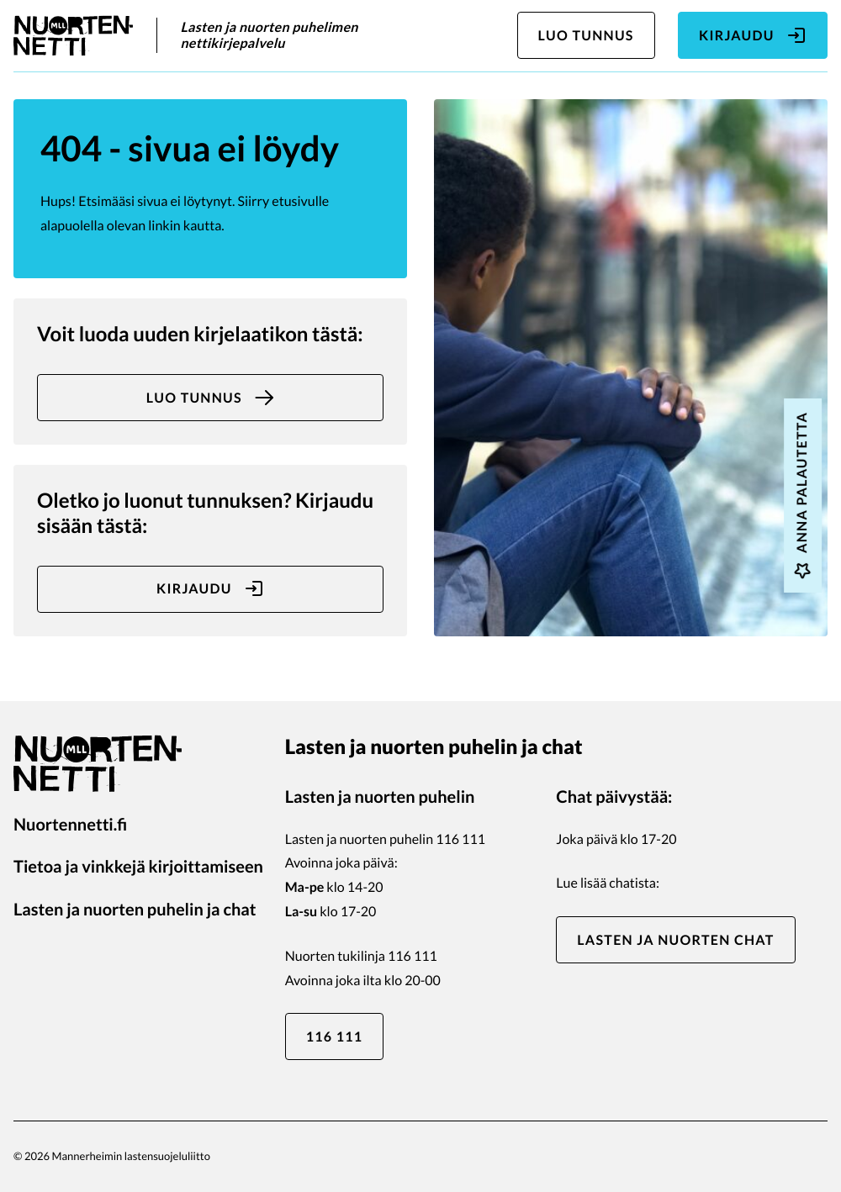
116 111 (334, 1037)
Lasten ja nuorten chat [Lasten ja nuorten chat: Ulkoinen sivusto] (675, 940)
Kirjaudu (753, 35)
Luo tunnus (586, 36)
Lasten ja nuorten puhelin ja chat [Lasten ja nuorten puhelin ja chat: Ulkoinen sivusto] (135, 909)
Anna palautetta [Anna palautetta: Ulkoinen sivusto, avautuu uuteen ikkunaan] (802, 495)
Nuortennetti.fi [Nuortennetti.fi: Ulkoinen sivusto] (70, 825)
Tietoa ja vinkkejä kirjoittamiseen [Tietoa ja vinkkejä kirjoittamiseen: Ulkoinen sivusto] (138, 867)
